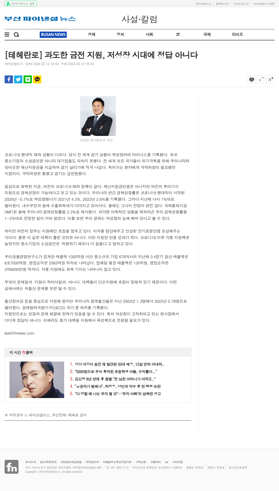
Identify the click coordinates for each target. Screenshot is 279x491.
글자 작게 (261, 79)
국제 (207, 34)
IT (178, 34)
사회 (149, 34)
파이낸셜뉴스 (203, 4)
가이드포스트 (241, 4)
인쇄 (251, 79)
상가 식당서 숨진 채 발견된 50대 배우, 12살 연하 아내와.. (117, 364)
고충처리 (155, 462)
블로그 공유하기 (28, 79)
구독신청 (141, 462)
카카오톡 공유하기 (37, 79)
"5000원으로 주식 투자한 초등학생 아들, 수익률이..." (113, 371)
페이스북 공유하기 (9, 79)
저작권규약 (92, 462)
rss (166, 462)
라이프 (237, 34)
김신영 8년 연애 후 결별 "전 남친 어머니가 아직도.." (113, 379)
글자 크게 (270, 79)
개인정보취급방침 (71, 462)
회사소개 (30, 462)
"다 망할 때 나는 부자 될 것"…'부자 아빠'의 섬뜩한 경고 (115, 393)
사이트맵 (177, 462)
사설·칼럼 (139, 19)
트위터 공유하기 (18, 79)
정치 (120, 34)
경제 (91, 34)
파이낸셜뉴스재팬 (264, 4)
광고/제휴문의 (48, 462)
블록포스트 (222, 4)
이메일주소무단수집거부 (117, 462)
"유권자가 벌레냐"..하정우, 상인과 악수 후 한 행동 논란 (115, 386)
